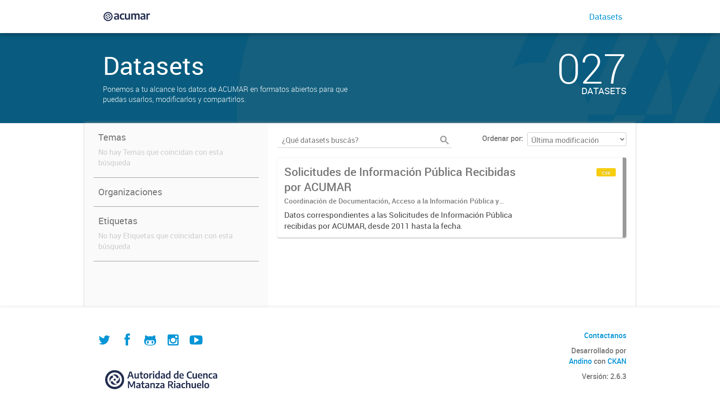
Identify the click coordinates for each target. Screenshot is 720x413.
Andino (580, 361)
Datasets (605, 16)
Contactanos (605, 335)
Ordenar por (501, 138)
